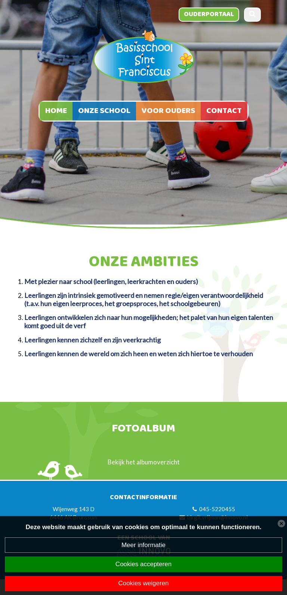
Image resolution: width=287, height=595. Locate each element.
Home (56, 111)
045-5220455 (217, 509)
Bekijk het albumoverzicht (144, 462)
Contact (224, 111)
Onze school (104, 111)
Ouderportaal (209, 14)
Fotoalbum (143, 429)
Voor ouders (168, 111)
